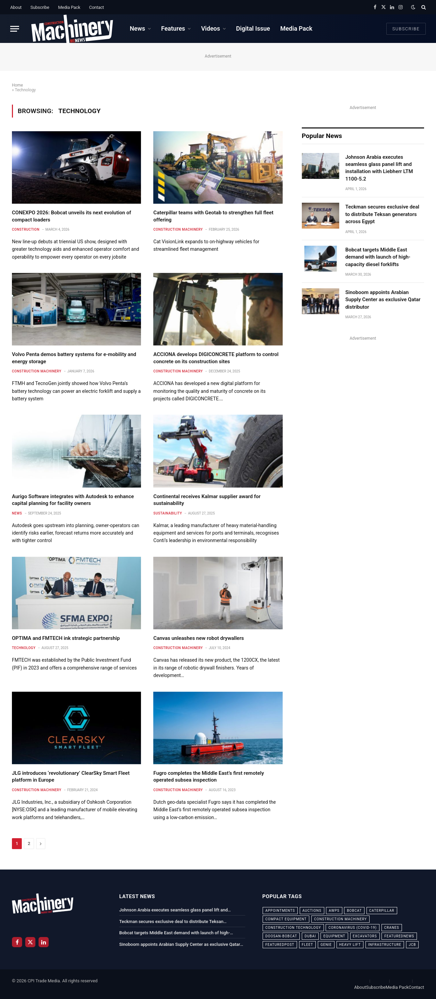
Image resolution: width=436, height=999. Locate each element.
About (15, 7)
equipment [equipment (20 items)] (334, 936)
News (137, 28)
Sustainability (167, 513)
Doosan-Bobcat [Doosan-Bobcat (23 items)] (281, 936)
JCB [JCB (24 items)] (412, 945)
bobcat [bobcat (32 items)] (354, 910)
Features (173, 28)
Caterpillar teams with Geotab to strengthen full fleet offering (213, 216)
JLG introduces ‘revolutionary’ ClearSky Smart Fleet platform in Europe (70, 776)
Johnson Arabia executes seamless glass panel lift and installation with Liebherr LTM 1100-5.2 (379, 168)
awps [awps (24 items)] (334, 910)
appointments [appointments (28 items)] (280, 910)
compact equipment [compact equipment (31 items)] (286, 919)
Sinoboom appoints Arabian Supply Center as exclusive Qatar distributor (383, 299)
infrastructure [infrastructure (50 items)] (384, 945)
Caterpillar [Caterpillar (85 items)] (381, 910)
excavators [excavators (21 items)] (365, 936)
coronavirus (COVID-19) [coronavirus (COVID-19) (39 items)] (352, 927)
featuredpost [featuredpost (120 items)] (279, 945)
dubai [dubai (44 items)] (310, 936)
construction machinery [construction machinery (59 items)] (340, 919)
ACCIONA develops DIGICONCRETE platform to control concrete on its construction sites (215, 357)
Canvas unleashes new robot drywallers (198, 638)
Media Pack (69, 7)
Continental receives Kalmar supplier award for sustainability (207, 499)
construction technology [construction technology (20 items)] (293, 927)
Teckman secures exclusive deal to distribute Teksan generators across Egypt (382, 214)
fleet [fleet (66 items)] (307, 945)
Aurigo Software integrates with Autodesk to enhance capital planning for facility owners (73, 499)
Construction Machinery (178, 229)
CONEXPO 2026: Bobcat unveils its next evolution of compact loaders (71, 216)
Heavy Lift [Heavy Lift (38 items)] (350, 945)
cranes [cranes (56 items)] (391, 927)
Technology (23, 648)
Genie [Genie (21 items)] (326, 945)
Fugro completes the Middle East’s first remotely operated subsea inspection (208, 776)
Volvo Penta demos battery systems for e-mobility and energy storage (74, 357)
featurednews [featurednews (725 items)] (399, 936)
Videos (210, 28)
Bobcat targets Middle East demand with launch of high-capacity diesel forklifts (377, 257)
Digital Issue (253, 28)
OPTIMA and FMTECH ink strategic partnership (66, 638)
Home (17, 85)
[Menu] (14, 28)
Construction (26, 229)
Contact (96, 7)
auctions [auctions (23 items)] (312, 910)
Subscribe (39, 7)
